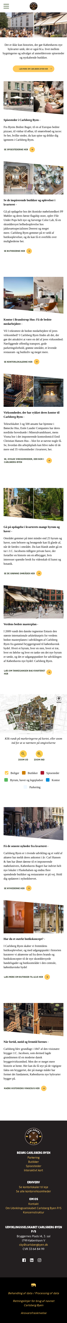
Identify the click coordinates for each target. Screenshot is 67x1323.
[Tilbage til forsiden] (33, 6)
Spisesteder (52, 773)
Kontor (56, 780)
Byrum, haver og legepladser (26, 780)
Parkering (34, 787)
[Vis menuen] (6, 6)
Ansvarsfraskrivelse (33, 1313)
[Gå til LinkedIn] (32, 1260)
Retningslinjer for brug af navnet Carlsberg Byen (33, 1303)
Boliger (15, 773)
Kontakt (33, 1204)
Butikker (33, 773)
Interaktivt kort (33, 1170)
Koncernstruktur (33, 1212)
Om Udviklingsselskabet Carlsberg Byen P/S (33, 1208)
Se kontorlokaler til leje (33, 1187)
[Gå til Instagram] (39, 1260)
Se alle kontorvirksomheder (33, 1191)
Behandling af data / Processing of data (33, 1293)
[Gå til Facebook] (24, 1260)
